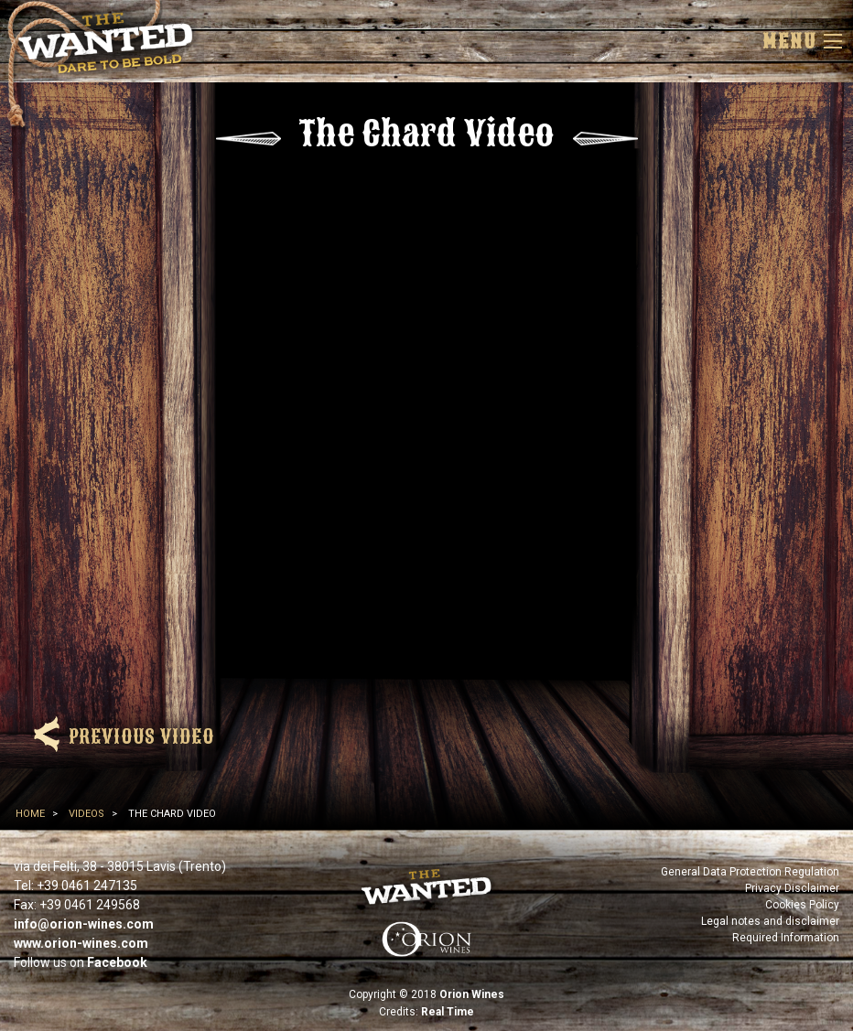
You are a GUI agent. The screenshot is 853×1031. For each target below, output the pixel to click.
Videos (86, 814)
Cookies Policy (802, 904)
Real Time (447, 1011)
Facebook (117, 962)
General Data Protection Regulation (750, 871)
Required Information (785, 937)
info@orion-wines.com (84, 924)
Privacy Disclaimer (792, 888)
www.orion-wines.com (81, 943)
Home (30, 814)
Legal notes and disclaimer (770, 921)
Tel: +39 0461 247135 (75, 885)
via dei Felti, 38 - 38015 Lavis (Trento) (120, 866)
